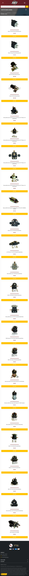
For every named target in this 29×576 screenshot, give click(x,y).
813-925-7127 (5, 555)
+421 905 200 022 (5, 557)
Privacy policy (3, 564)
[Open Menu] (3, 3)
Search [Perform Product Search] (27, 6)
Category (14, 561)
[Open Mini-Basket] (26, 2)
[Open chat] (4, 574)
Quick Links (14, 559)
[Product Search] (13, 7)
